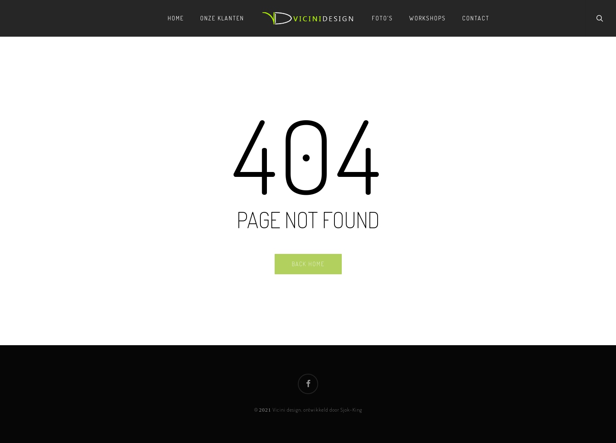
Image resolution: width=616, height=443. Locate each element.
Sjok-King (351, 410)
